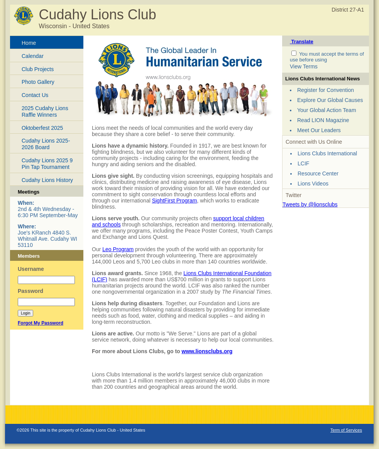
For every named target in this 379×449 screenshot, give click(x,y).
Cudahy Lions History (47, 180)
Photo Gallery (38, 82)
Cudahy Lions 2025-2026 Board (46, 144)
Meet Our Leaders (319, 130)
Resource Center (318, 173)
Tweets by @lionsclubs (310, 204)
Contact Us (35, 95)
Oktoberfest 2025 (42, 128)
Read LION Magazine (323, 120)
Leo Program (118, 249)
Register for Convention (325, 90)
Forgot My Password (40, 323)
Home (29, 43)
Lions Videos (313, 183)
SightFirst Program (174, 200)
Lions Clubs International (327, 153)
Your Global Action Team (326, 110)
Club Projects (38, 69)
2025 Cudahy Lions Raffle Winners (45, 111)
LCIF (303, 163)
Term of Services (346, 430)
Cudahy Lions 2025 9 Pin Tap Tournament (47, 163)
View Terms (304, 66)
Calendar (33, 56)
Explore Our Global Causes (330, 100)
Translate (301, 41)
